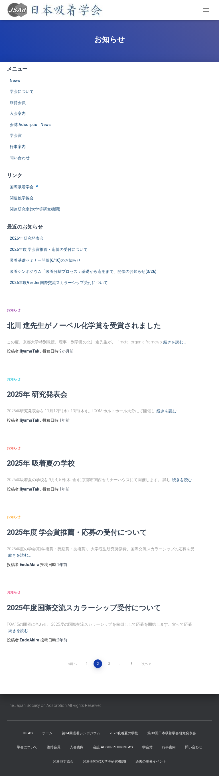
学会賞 (16, 135)
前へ (73, 664)
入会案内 (18, 113)
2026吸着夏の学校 (124, 733)
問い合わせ (20, 157)
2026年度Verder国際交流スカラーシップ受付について (59, 282)
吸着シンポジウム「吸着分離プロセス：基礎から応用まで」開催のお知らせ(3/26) (83, 271)
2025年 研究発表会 (37, 394)
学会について (22, 91)
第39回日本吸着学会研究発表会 (171, 733)
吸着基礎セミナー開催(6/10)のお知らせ (45, 260)
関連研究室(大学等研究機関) (35, 209)
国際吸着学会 (24, 187)
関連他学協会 (22, 198)
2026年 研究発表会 (27, 238)
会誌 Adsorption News (30, 124)
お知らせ (14, 310)
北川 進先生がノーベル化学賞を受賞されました (84, 325)
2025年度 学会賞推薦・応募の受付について (77, 532)
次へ (144, 664)
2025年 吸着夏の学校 (41, 463)
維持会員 (18, 102)
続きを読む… (174, 342)
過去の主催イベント (150, 761)
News (15, 80)
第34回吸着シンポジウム (81, 733)
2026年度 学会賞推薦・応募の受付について (49, 249)
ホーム (47, 733)
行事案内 (18, 146)
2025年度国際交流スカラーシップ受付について (84, 607)
